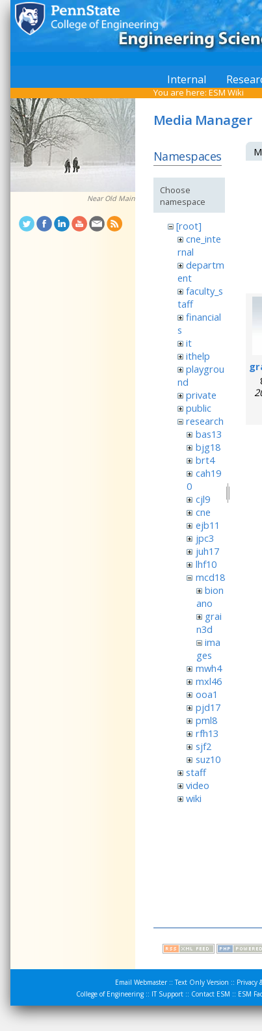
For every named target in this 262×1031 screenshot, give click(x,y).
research (205, 420)
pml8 (206, 720)
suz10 (208, 759)
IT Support (167, 993)
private (201, 394)
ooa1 (207, 694)
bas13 (209, 433)
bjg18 (208, 446)
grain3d (209, 622)
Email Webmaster (141, 982)
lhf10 (206, 563)
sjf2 (203, 746)
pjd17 (208, 707)
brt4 (205, 459)
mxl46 (209, 681)
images (208, 649)
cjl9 (203, 498)
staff (196, 772)
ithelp (198, 355)
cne (203, 511)
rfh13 (207, 733)
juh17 (207, 550)
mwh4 (209, 668)
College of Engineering (110, 993)
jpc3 (205, 537)
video (197, 785)
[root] (189, 225)
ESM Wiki (226, 92)
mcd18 (210, 576)
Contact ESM (210, 993)
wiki (194, 798)
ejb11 (208, 524)
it (189, 342)
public (198, 407)
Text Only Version (202, 982)
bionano (210, 596)
